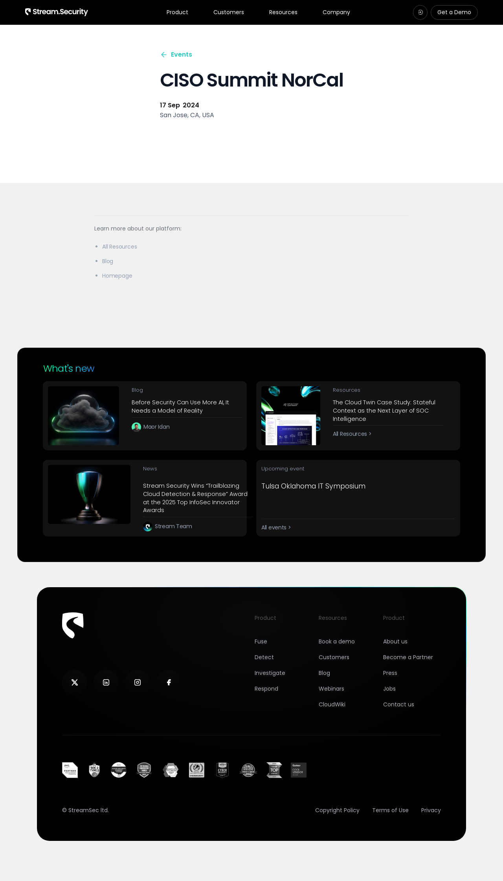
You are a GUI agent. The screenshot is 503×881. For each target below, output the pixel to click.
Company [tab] (336, 12)
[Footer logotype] (73, 625)
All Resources (119, 247)
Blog (107, 261)
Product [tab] (177, 12)
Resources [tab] (283, 12)
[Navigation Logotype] (56, 12)
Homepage (117, 276)
